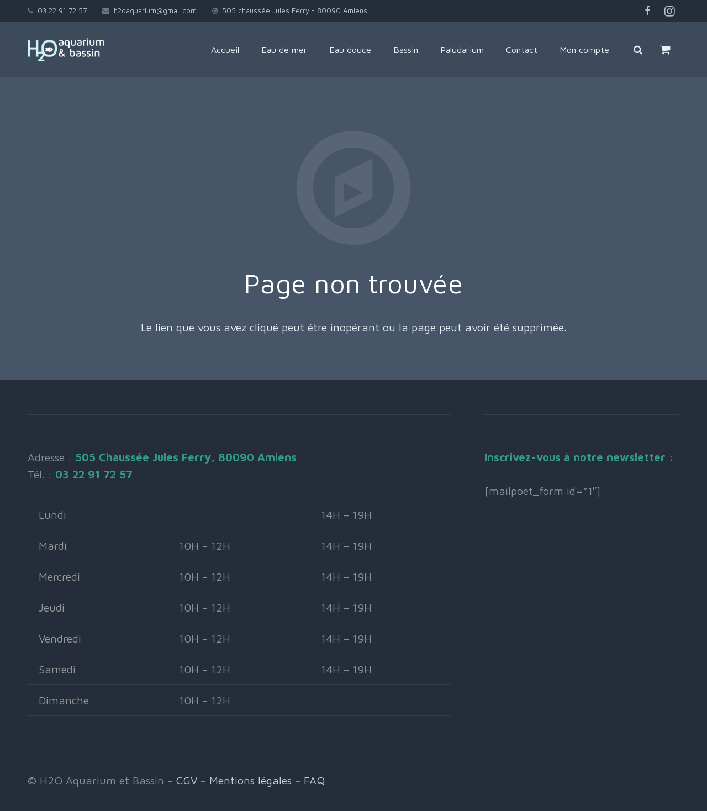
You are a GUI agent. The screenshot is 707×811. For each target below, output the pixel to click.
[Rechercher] (638, 49)
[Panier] (665, 49)
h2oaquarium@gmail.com (155, 10)
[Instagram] (669, 11)
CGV (186, 780)
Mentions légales (250, 780)
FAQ (314, 780)
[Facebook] (647, 11)
